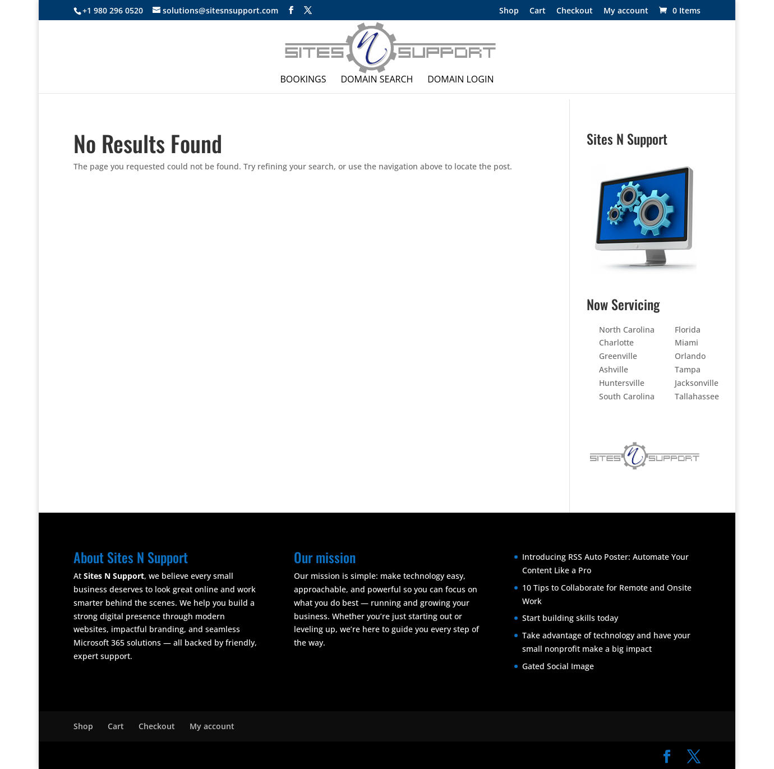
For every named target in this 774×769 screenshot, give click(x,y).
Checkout (574, 11)
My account (625, 11)
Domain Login (460, 80)
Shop (509, 11)
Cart (537, 11)
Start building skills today (570, 618)
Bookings (303, 80)
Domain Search (376, 80)
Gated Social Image (558, 666)
